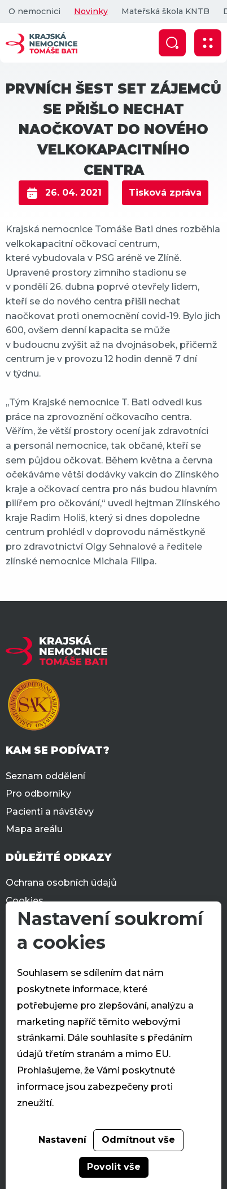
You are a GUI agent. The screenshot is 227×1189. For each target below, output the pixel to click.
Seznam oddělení (45, 776)
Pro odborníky (38, 793)
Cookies (24, 900)
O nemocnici (34, 11)
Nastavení (62, 1139)
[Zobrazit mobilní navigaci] (207, 42)
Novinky (91, 11)
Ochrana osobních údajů (61, 882)
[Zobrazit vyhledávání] (172, 42)
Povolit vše (114, 1166)
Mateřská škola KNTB (165, 11)
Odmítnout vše (138, 1139)
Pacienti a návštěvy (50, 811)
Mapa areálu (34, 829)
